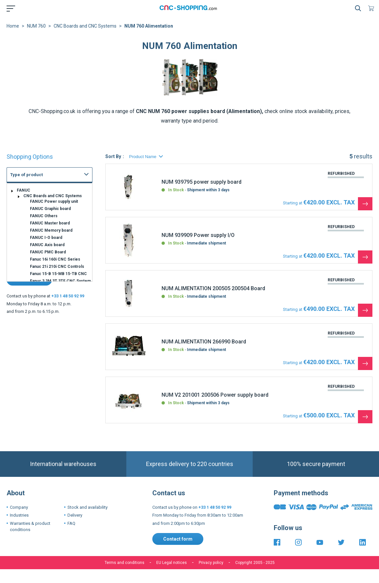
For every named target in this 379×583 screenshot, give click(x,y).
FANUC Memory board (51, 230)
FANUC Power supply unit (54, 201)
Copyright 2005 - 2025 (255, 562)
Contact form (177, 539)
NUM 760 (36, 26)
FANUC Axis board (47, 245)
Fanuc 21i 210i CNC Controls (57, 266)
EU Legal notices (171, 562)
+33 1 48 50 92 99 (67, 295)
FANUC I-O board (46, 237)
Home (13, 26)
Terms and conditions (124, 562)
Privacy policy (211, 562)
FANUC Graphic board (50, 208)
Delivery (74, 515)
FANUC (23, 190)
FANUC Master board (50, 223)
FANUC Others (44, 216)
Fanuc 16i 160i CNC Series (55, 259)
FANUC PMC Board (48, 252)
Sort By (113, 156)
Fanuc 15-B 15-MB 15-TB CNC (58, 273)
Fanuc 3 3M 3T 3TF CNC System (60, 281)
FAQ (71, 523)
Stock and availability (87, 507)
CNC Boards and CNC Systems (85, 26)
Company (19, 507)
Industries (19, 515)
